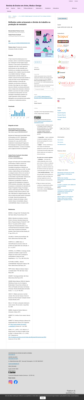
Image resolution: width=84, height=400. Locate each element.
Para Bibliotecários (62, 144)
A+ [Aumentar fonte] (61, 128)
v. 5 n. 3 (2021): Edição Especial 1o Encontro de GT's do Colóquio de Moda (34, 16)
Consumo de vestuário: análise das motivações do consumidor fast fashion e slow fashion (66, 191)
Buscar (74, 8)
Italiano (59, 119)
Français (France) (62, 115)
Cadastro (71, 1)
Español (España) (62, 112)
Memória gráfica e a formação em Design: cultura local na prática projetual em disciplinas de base (65, 198)
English (59, 110)
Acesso (76, 1)
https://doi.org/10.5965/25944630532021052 (19, 43)
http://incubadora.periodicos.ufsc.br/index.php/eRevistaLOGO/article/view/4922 (27, 337)
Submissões (39, 8)
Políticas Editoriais (28, 8)
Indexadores (56, 8)
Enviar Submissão (62, 18)
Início (9, 16)
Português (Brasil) (62, 117)
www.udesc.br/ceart (13, 358)
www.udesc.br (11, 354)
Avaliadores (48, 8)
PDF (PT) (38, 62)
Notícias (9, 11)
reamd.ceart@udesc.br (13, 363)
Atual (7, 8)
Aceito (42, 397)
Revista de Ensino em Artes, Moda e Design (23, 6)
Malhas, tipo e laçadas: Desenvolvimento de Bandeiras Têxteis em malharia (66, 179)
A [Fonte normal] (64, 128)
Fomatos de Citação (39, 89)
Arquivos (13, 8)
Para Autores (60, 142)
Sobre (18, 8)
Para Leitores (60, 139)
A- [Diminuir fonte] (68, 128)
